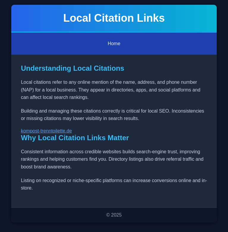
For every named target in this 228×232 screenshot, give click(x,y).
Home (114, 43)
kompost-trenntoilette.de (46, 130)
